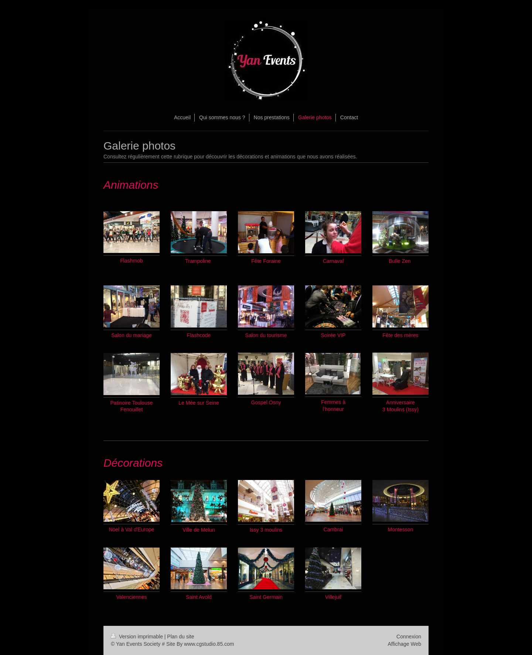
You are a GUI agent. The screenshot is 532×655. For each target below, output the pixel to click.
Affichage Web (404, 644)
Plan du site (180, 636)
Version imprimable (137, 636)
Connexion (408, 636)
